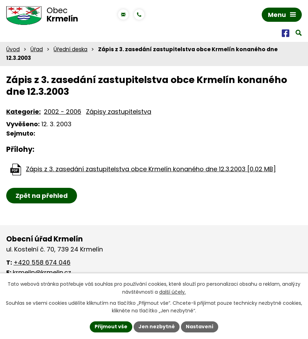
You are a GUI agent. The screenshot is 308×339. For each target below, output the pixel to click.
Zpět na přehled (42, 195)
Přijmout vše (111, 326)
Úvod (13, 49)
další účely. (172, 291)
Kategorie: (23, 111)
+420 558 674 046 (41, 262)
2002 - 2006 (62, 111)
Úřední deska (70, 49)
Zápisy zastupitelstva (118, 111)
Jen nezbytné (156, 326)
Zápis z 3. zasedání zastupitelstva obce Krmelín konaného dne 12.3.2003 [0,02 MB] (151, 169)
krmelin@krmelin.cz (42, 272)
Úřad (36, 49)
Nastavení (199, 326)
